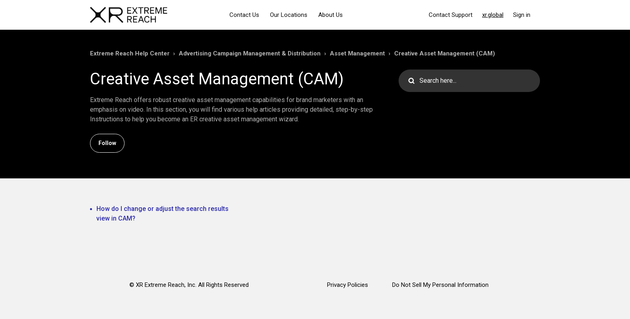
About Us (330, 14)
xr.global (492, 14)
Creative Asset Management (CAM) (444, 53)
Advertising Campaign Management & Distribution (250, 53)
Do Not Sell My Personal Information (440, 284)
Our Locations (288, 14)
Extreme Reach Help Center (130, 53)
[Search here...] (469, 81)
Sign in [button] (521, 14)
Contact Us (244, 14)
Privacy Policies (347, 284)
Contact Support (450, 14)
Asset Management (357, 53)
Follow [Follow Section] (107, 143)
